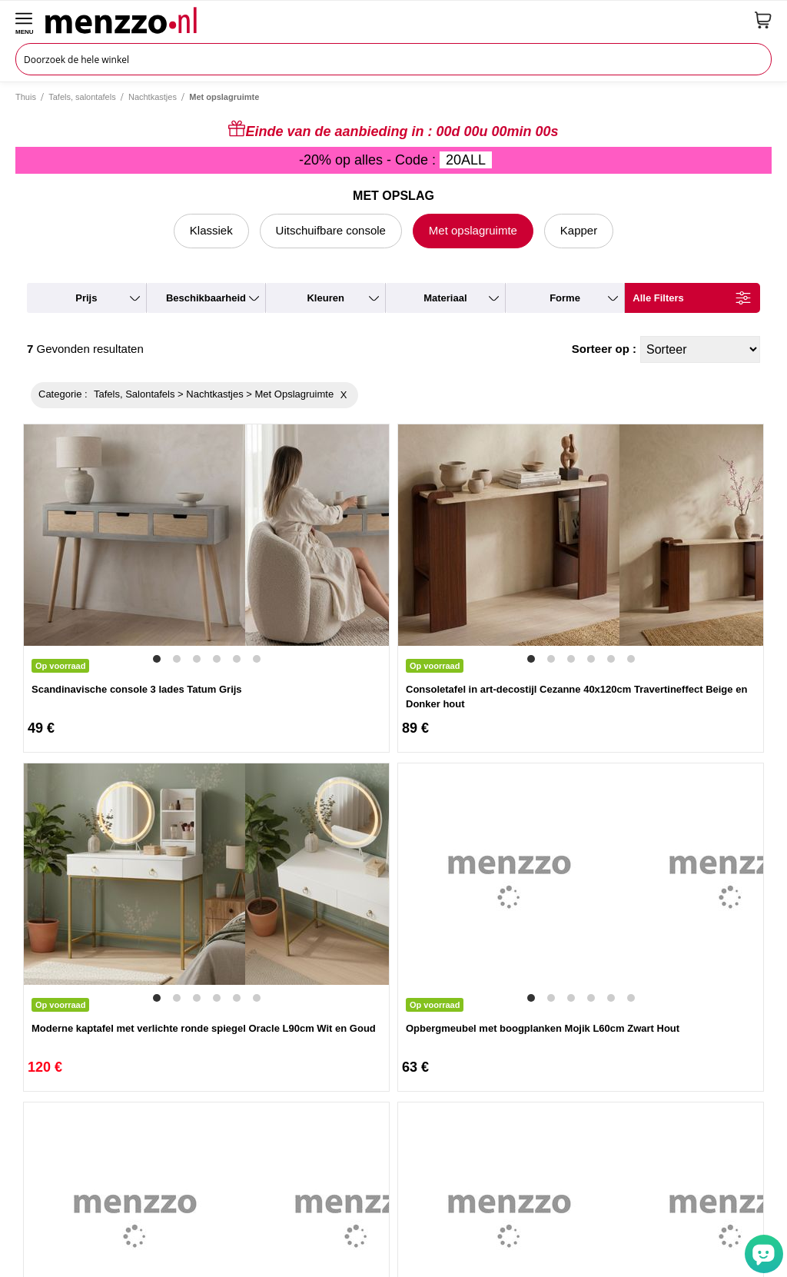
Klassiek (211, 230)
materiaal (445, 298)
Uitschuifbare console (331, 230)
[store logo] (394, 20)
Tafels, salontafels (81, 96)
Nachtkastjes (152, 96)
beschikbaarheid (206, 298)
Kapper (578, 230)
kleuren (325, 298)
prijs (86, 298)
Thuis (25, 96)
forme (565, 298)
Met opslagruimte (473, 230)
